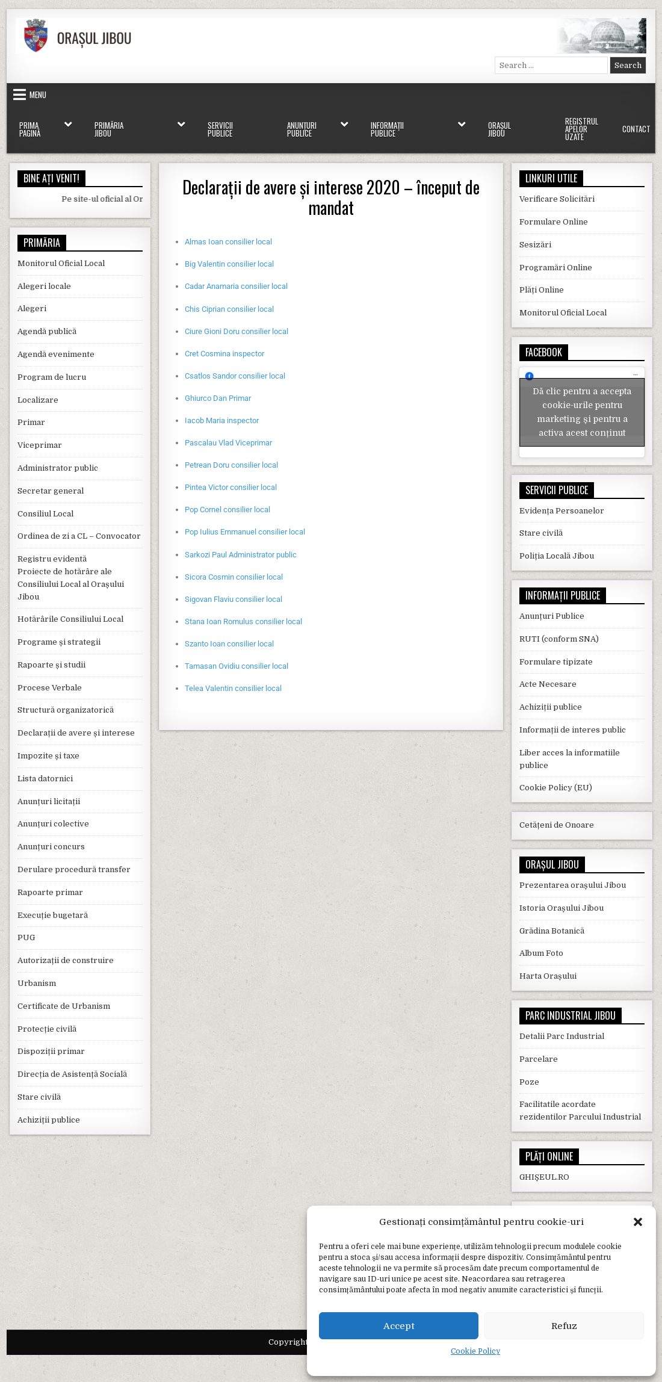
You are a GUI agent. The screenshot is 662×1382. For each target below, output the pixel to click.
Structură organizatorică (65, 709)
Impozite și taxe (48, 755)
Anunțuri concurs (51, 846)
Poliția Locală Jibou (556, 548)
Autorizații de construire (65, 960)
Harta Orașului (548, 968)
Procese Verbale (49, 687)
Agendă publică (46, 331)
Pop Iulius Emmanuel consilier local (245, 531)
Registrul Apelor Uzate (581, 129)
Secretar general (50, 490)
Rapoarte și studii (51, 664)
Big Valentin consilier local (229, 263)
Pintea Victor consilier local (231, 487)
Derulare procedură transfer (74, 869)
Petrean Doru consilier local (231, 464)
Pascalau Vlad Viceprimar (228, 442)
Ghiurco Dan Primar (218, 398)
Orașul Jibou (499, 129)
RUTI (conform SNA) (559, 631)
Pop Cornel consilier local (227, 509)
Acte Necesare (548, 676)
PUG (26, 937)
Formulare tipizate (556, 653)
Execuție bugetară (52, 915)
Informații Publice (387, 129)
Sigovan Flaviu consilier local (233, 599)
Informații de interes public (572, 722)
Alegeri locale (44, 286)
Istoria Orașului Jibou (561, 900)
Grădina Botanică (551, 923)
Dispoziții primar (51, 1051)
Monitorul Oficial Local (61, 263)
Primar (31, 422)
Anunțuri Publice (302, 129)
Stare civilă (39, 1097)
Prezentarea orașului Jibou (572, 877)
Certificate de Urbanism (63, 1006)
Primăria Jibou (108, 129)
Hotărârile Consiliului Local (70, 619)
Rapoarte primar (50, 892)
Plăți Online (541, 289)
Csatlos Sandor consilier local (235, 375)
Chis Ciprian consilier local (229, 309)
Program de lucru (51, 377)
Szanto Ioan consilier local (229, 643)
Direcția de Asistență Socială (72, 1074)
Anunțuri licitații (48, 801)
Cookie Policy (475, 1351)
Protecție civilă (46, 1028)
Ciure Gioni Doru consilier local (236, 331)
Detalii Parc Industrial (561, 1028)
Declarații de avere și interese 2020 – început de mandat (331, 197)
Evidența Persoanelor (561, 502)
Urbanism (36, 983)
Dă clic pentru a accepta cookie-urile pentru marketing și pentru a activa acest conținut (582, 408)
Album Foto (541, 945)
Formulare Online (553, 221)
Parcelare (538, 1051)
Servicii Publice (220, 129)
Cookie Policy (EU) (555, 780)
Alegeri (31, 308)
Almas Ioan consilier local (228, 241)
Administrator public (57, 468)
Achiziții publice (48, 1119)
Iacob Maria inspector (222, 420)
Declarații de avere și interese (76, 732)
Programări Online (555, 267)
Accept (399, 1326)
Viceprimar (39, 445)
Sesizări (535, 244)
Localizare (37, 399)
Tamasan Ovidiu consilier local (236, 666)
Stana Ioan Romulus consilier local (243, 621)
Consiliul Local (45, 513)
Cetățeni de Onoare (556, 817)
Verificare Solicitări (557, 198)
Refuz (564, 1326)
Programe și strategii (59, 641)
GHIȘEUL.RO (544, 1169)
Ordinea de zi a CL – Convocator (79, 536)
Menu (37, 94)
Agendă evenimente (55, 354)
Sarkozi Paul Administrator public (241, 554)
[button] (638, 1222)
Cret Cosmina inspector (224, 353)
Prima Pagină (29, 129)
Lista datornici (45, 778)
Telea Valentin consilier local (233, 688)
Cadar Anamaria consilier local (236, 286)
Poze (529, 1074)
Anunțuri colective (53, 823)
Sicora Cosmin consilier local (234, 576)
